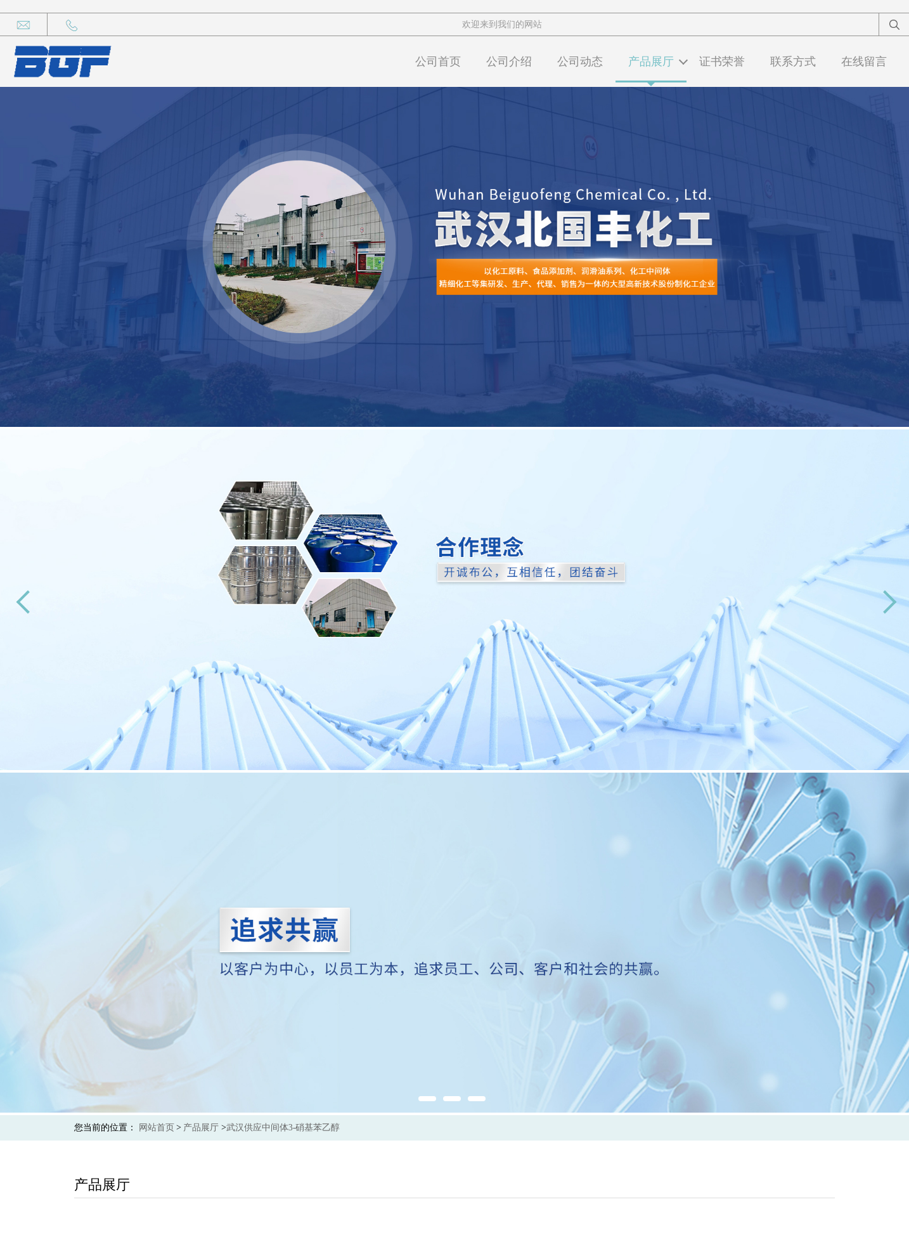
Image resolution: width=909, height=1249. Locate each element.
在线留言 (864, 61)
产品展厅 (651, 61)
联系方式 (793, 61)
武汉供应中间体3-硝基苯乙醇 (283, 1127)
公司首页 (438, 61)
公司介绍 (509, 61)
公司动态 (580, 61)
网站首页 (156, 1127)
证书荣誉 (722, 61)
